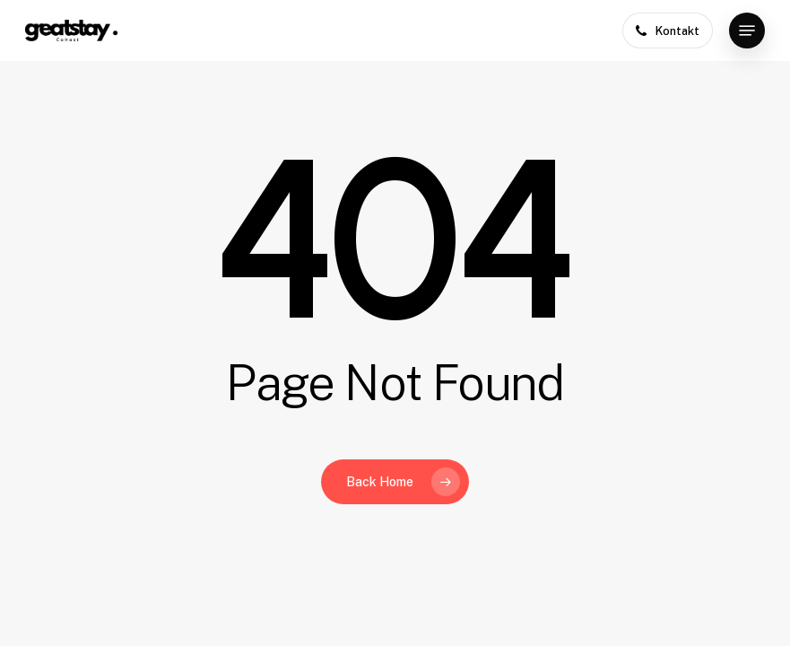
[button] (747, 30)
